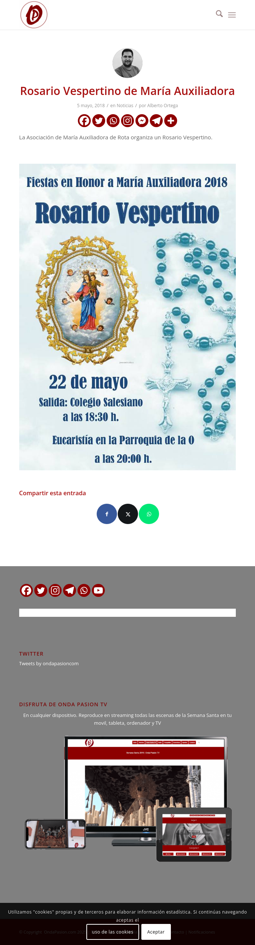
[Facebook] (84, 120)
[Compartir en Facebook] (107, 514)
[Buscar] (216, 15)
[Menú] (232, 15)
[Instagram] (127, 120)
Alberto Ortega (162, 105)
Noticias (125, 105)
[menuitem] (216, 15)
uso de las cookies (113, 932)
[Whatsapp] (113, 120)
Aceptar (156, 932)
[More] (170, 120)
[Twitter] (98, 120)
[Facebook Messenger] (141, 120)
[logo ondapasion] (106, 15)
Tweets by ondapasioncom (49, 663)
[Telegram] (156, 120)
